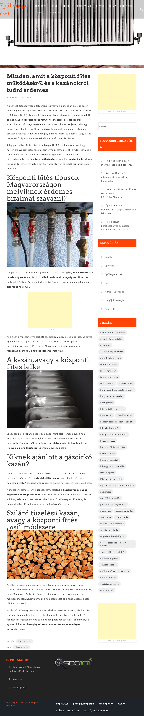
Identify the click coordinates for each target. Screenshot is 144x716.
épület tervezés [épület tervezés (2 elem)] (108, 577)
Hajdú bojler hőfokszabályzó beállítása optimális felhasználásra (115, 225)
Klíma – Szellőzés (120, 6)
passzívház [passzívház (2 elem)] (105, 510)
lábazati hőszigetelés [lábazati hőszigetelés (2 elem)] (111, 479)
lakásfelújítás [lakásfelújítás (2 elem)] (107, 472)
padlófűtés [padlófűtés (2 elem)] (105, 491)
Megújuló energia (46, 12)
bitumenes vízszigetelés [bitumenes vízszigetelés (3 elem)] (112, 332)
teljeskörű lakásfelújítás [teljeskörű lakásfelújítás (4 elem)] (112, 536)
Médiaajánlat (19, 687)
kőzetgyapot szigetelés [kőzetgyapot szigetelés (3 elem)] (112, 466)
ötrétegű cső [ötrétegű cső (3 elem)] (106, 590)
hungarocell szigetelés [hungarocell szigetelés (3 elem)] (111, 396)
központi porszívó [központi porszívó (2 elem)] (109, 460)
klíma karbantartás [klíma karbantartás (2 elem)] (109, 428)
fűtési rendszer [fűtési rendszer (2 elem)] (108, 370)
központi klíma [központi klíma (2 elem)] (107, 453)
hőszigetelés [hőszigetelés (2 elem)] (106, 402)
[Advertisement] (50, 310)
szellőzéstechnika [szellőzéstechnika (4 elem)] (109, 530)
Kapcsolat (17, 679)
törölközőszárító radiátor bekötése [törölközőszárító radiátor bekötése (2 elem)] (113, 544)
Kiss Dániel (28, 98)
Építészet (110, 265)
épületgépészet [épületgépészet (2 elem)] (108, 564)
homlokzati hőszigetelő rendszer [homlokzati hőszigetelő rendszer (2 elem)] (117, 389)
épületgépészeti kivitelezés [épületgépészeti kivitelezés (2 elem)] (114, 571)
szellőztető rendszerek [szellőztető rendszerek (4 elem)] (112, 523)
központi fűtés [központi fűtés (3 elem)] (107, 440)
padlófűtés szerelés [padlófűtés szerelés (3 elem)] (110, 498)
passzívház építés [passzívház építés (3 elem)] (124, 510)
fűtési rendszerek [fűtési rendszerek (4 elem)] (109, 377)
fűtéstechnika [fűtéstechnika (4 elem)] (126, 383)
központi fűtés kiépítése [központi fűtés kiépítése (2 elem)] (112, 447)
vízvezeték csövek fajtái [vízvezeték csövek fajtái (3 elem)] (112, 552)
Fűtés (100, 6)
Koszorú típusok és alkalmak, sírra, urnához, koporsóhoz (114, 177)
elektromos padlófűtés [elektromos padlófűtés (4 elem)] (111, 351)
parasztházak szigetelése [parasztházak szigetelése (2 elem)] (113, 504)
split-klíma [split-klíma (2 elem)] (105, 517)
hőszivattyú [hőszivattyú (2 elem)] (106, 415)
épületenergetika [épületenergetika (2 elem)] (109, 558)
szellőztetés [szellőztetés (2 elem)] (122, 517)
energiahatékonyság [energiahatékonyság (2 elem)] (110, 358)
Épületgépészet (62, 6)
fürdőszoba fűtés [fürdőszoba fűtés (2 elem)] (108, 364)
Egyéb (108, 256)
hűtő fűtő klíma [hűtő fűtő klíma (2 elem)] (125, 415)
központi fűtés (21, 647)
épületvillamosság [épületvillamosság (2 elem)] (109, 583)
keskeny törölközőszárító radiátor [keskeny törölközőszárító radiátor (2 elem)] (117, 421)
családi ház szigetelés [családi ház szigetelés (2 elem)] (111, 339)
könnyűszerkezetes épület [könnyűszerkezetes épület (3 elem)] (113, 434)
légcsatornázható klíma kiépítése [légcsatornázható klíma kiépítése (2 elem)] (117, 485)
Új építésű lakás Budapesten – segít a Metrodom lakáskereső (118, 209)
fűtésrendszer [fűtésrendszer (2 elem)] (107, 383)
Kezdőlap (40, 6)
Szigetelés (84, 6)
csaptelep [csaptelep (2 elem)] (105, 345)
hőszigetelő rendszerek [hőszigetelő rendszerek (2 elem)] (112, 409)
